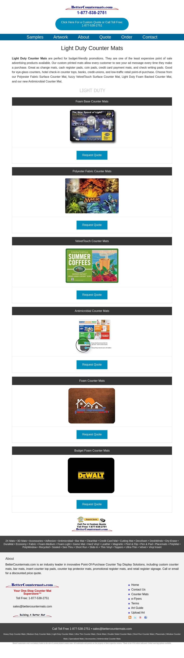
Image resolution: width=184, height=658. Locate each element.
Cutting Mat (126, 540)
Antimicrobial (65, 540)
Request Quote (92, 155)
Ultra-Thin (131, 547)
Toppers (118, 547)
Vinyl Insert (155, 547)
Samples (35, 37)
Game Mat (79, 544)
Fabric (32, 544)
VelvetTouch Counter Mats (92, 241)
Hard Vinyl (93, 544)
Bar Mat (79, 540)
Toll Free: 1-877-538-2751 (32, 598)
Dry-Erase (171, 540)
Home (135, 584)
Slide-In (93, 547)
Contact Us (138, 589)
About (83, 37)
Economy (21, 544)
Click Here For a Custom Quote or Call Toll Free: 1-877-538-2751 (92, 24)
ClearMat (92, 540)
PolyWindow (29, 547)
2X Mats (10, 540)
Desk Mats (101, 634)
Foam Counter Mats (92, 380)
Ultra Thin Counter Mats (85, 634)
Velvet (142, 547)
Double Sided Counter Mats (120, 634)
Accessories (36, 540)
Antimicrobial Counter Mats (92, 310)
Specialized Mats (76, 639)
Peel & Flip (131, 544)
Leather (106, 544)
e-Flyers (136, 598)
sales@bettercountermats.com (32, 606)
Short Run (81, 547)
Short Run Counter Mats (143, 634)
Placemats (161, 544)
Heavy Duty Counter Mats (14, 634)
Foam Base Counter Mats (92, 101)
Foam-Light (64, 544)
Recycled (44, 547)
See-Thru (67, 547)
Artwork (60, 37)
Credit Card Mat (108, 540)
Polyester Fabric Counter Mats (92, 171)
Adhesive (50, 540)
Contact (149, 37)
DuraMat (8, 544)
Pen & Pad (146, 544)
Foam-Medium (46, 544)
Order (126, 37)
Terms (135, 603)
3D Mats (22, 540)
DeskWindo (156, 540)
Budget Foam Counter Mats (92, 450)
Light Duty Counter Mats (62, 634)
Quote (105, 37)
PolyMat (174, 544)
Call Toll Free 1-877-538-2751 (71, 628)
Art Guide (137, 607)
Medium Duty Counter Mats (39, 634)
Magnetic (118, 544)
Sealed (56, 547)
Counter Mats (140, 594)
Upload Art (138, 612)
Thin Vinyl (106, 547)
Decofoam (142, 540)
